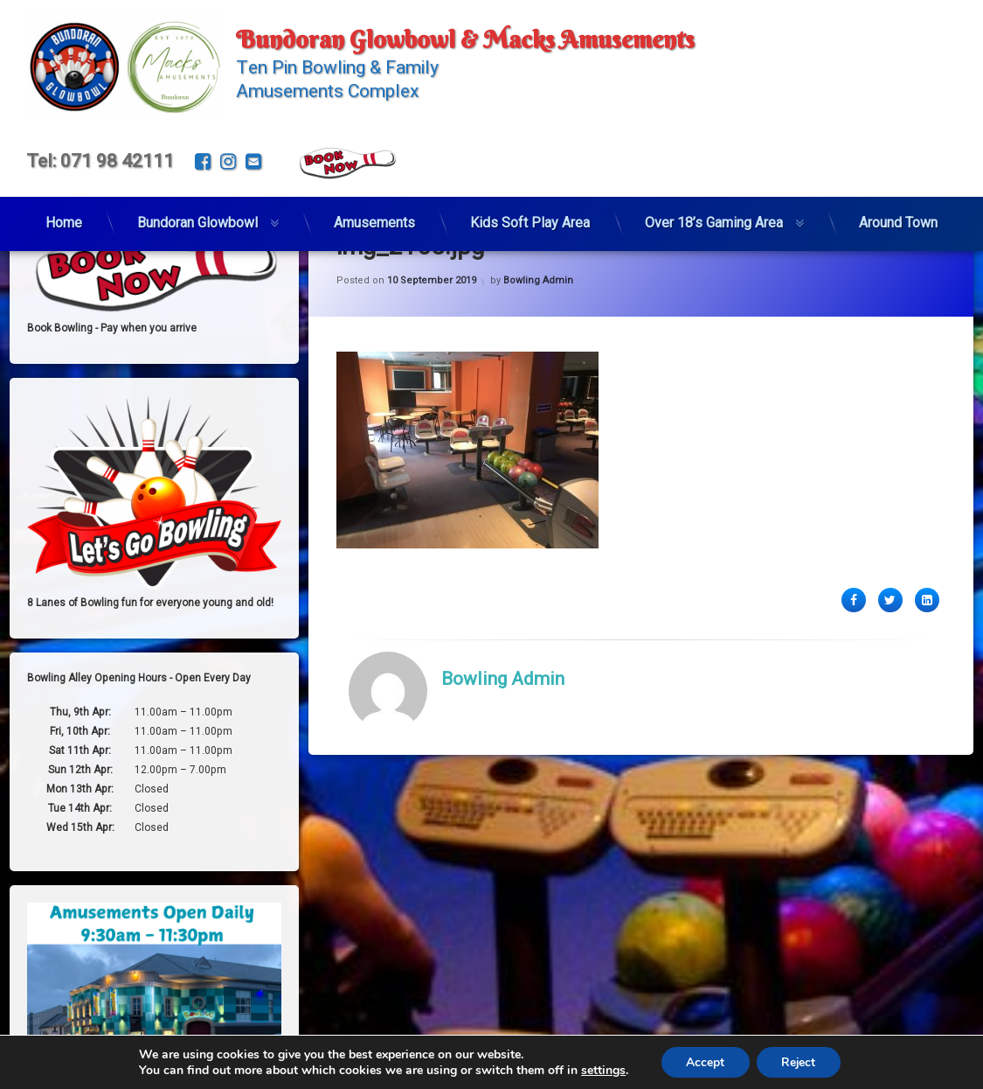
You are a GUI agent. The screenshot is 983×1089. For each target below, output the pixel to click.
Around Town (898, 218)
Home (63, 218)
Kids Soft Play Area (530, 218)
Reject (799, 1061)
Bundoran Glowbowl (197, 218)
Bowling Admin (538, 345)
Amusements (374, 218)
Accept (703, 1061)
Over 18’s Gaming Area (714, 218)
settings (600, 1070)
